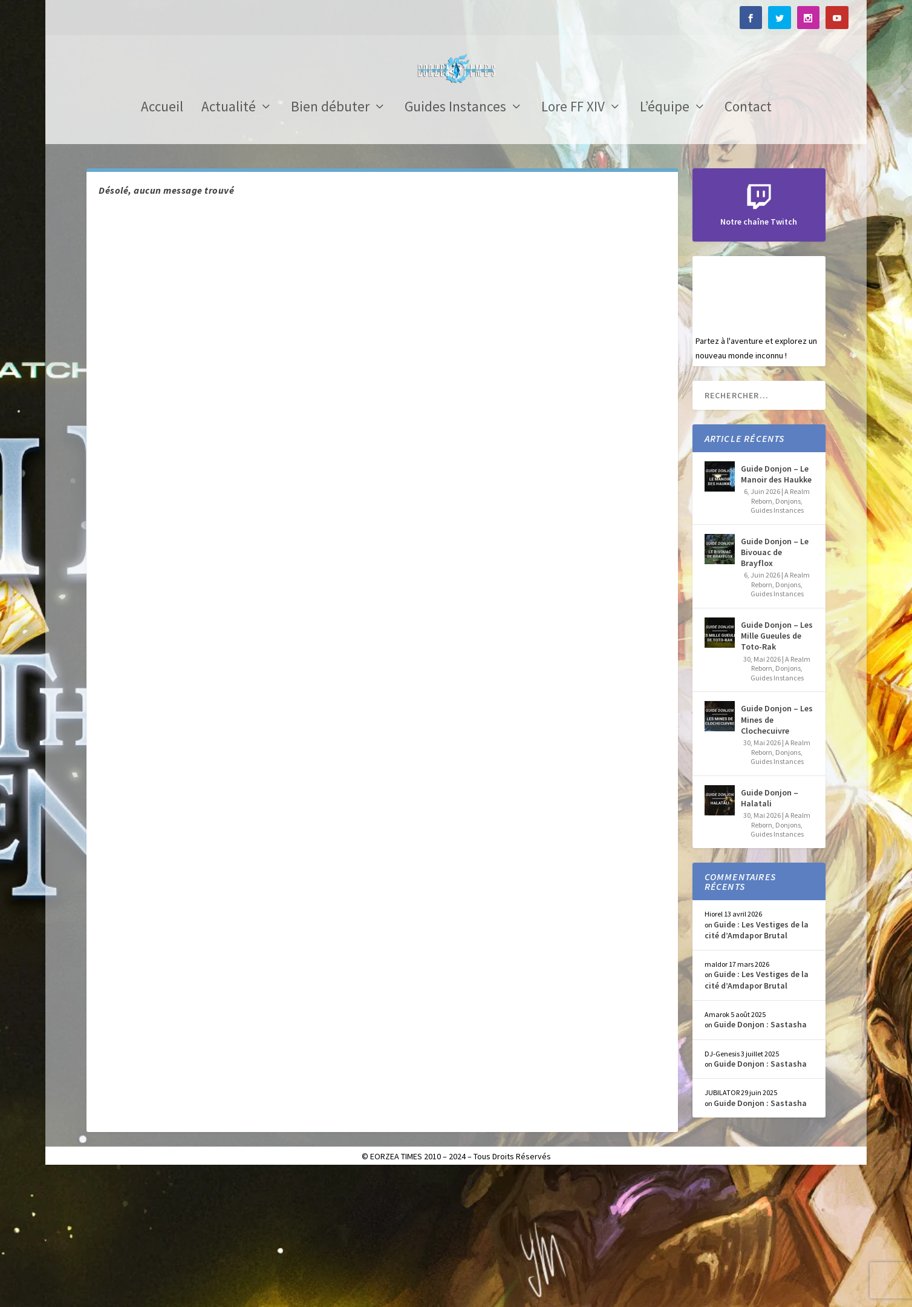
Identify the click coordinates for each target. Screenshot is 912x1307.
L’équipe (664, 241)
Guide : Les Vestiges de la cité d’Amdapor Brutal (757, 1063)
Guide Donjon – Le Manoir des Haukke (776, 607)
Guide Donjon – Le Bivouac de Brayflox (775, 685)
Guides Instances (455, 241)
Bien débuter (330, 241)
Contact (748, 241)
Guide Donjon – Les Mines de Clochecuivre (777, 852)
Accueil (162, 241)
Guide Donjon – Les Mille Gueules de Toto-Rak (777, 768)
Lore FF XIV (573, 241)
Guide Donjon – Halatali (769, 931)
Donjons (788, 634)
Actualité (228, 241)
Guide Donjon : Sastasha (760, 1157)
